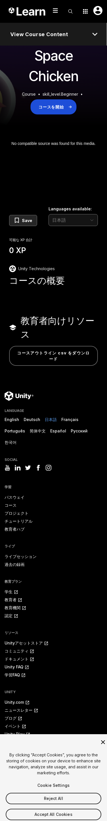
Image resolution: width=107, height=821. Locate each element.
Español (58, 430)
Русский (79, 430)
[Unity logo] (19, 396)
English (12, 419)
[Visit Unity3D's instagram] (48, 468)
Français (69, 419)
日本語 (51, 419)
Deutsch (32, 419)
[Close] (103, 747)
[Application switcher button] (85, 11)
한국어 (11, 442)
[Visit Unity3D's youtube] (7, 468)
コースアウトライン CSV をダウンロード (53, 355)
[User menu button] (97, 10)
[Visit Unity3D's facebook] (38, 468)
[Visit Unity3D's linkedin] (18, 468)
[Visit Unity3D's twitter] (28, 468)
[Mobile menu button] (55, 10)
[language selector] (73, 220)
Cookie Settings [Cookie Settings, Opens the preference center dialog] (53, 790)
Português (15, 430)
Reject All (53, 803)
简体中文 (38, 430)
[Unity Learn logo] (27, 11)
